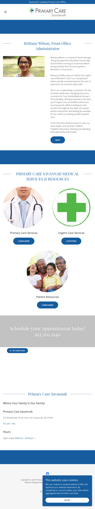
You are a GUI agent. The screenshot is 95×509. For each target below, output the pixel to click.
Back (57, 140)
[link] (47, 12)
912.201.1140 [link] (9, 423)
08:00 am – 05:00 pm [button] (24, 438)
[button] (9, 11)
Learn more (23, 241)
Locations (71, 241)
